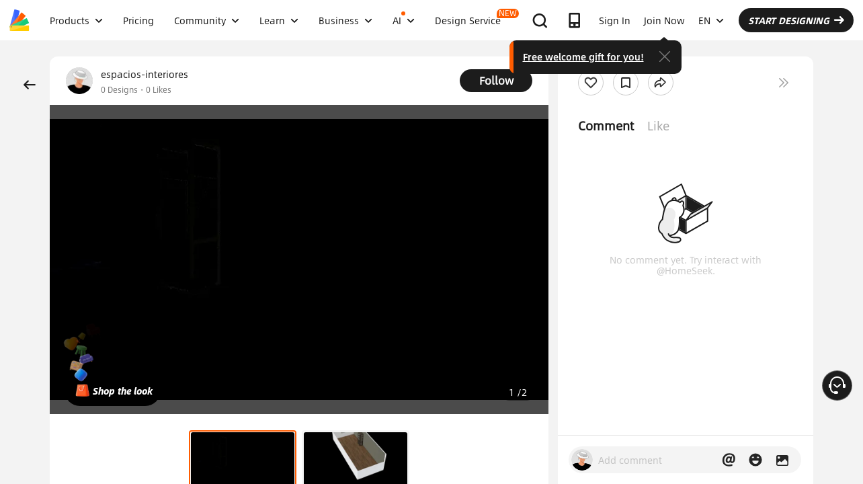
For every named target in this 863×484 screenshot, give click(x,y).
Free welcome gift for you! (583, 56)
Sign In (614, 20)
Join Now (664, 20)
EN (711, 20)
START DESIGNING (796, 20)
